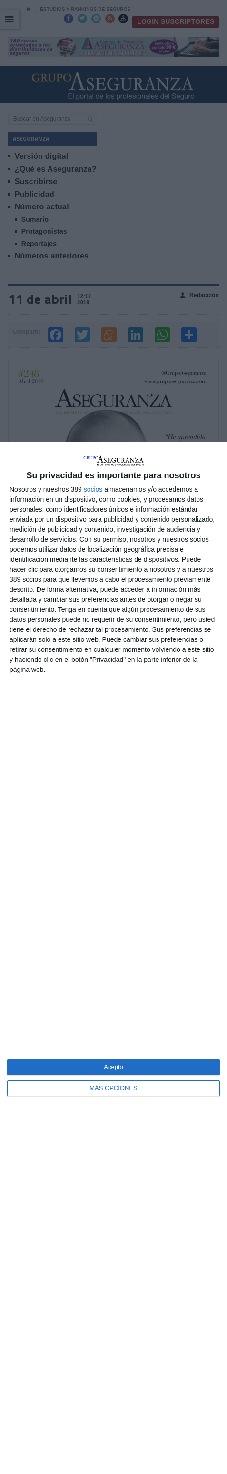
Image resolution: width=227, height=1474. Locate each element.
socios (93, 489)
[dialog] (113, 958)
